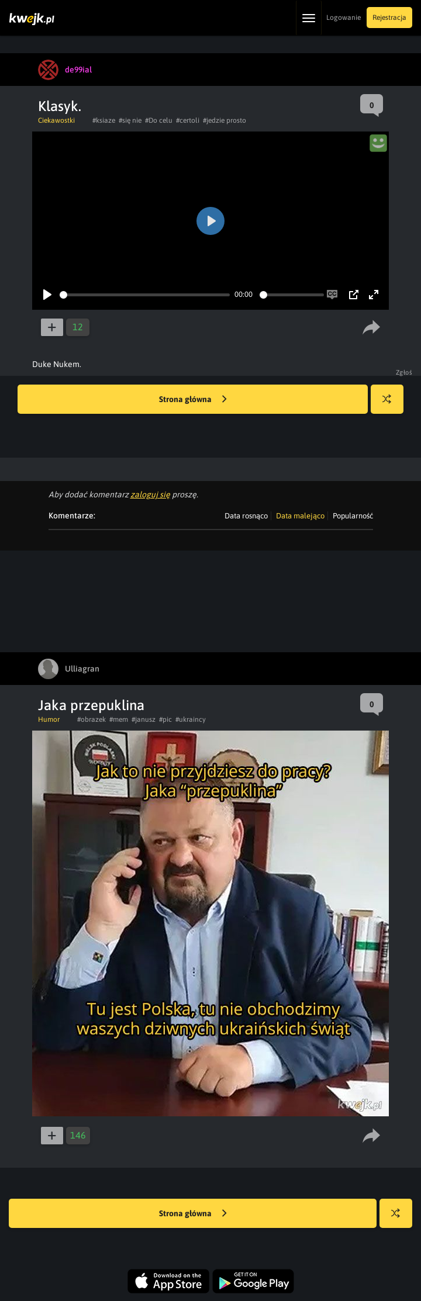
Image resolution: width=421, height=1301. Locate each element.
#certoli (187, 120)
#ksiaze (103, 120)
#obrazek (91, 719)
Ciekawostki (56, 120)
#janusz (144, 719)
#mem (118, 719)
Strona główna (193, 400)
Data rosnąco (246, 515)
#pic (165, 719)
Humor (49, 719)
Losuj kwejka (391, 405)
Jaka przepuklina (91, 705)
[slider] (145, 294)
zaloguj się (150, 494)
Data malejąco (300, 515)
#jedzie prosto (224, 120)
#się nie (130, 120)
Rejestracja (389, 17)
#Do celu (158, 120)
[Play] (47, 294)
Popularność (353, 515)
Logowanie (343, 17)
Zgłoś (404, 372)
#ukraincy (190, 719)
